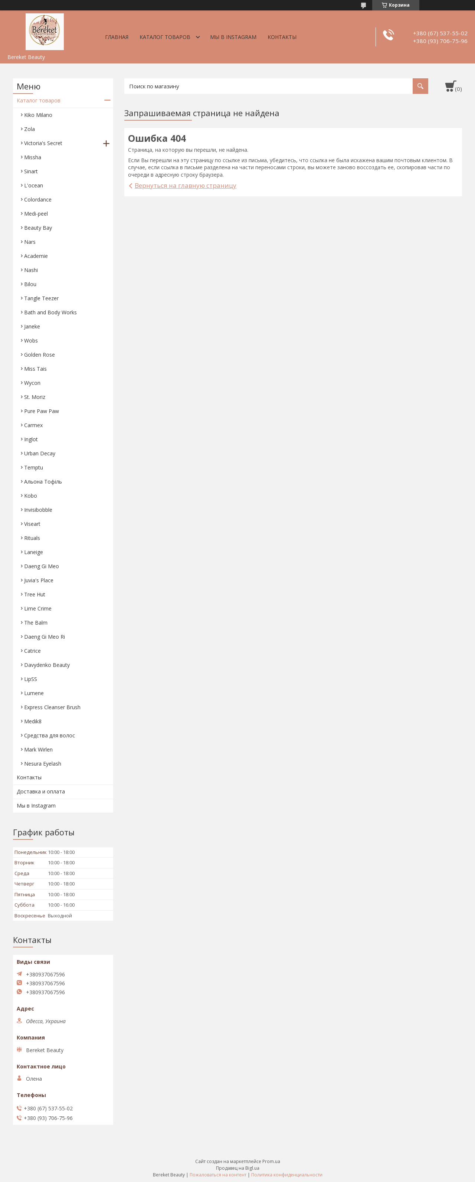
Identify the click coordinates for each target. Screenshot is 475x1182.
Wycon (32, 382)
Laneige (33, 552)
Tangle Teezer (41, 298)
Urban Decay (39, 453)
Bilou (30, 284)
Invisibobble (38, 509)
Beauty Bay (38, 227)
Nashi (31, 270)
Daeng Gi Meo (41, 566)
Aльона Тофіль (43, 481)
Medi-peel (36, 213)
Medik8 (33, 721)
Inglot (31, 439)
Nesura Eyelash (42, 763)
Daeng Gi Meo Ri (44, 636)
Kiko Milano (38, 114)
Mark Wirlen (38, 749)
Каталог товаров (165, 36)
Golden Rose (39, 354)
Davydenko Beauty (47, 664)
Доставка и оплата (41, 791)
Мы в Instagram (233, 36)
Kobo (30, 495)
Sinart (31, 171)
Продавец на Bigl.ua (237, 1168)
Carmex (33, 425)
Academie (36, 255)
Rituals (32, 537)
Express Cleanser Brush (52, 707)
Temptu (33, 467)
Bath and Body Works (50, 312)
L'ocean (33, 185)
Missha (32, 157)
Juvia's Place (38, 580)
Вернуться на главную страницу (185, 185)
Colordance (38, 199)
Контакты (282, 36)
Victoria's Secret (43, 143)
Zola (29, 128)
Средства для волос (49, 735)
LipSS (30, 678)
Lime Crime (38, 608)
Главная (116, 36)
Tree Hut (34, 594)
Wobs (31, 340)
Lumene (34, 693)
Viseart (32, 523)
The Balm (36, 622)
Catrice (32, 650)
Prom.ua (271, 1161)
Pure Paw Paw (41, 411)
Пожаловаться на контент (218, 1175)
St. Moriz (34, 396)
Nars (30, 241)
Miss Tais (35, 368)
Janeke (32, 326)
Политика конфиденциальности (286, 1175)
